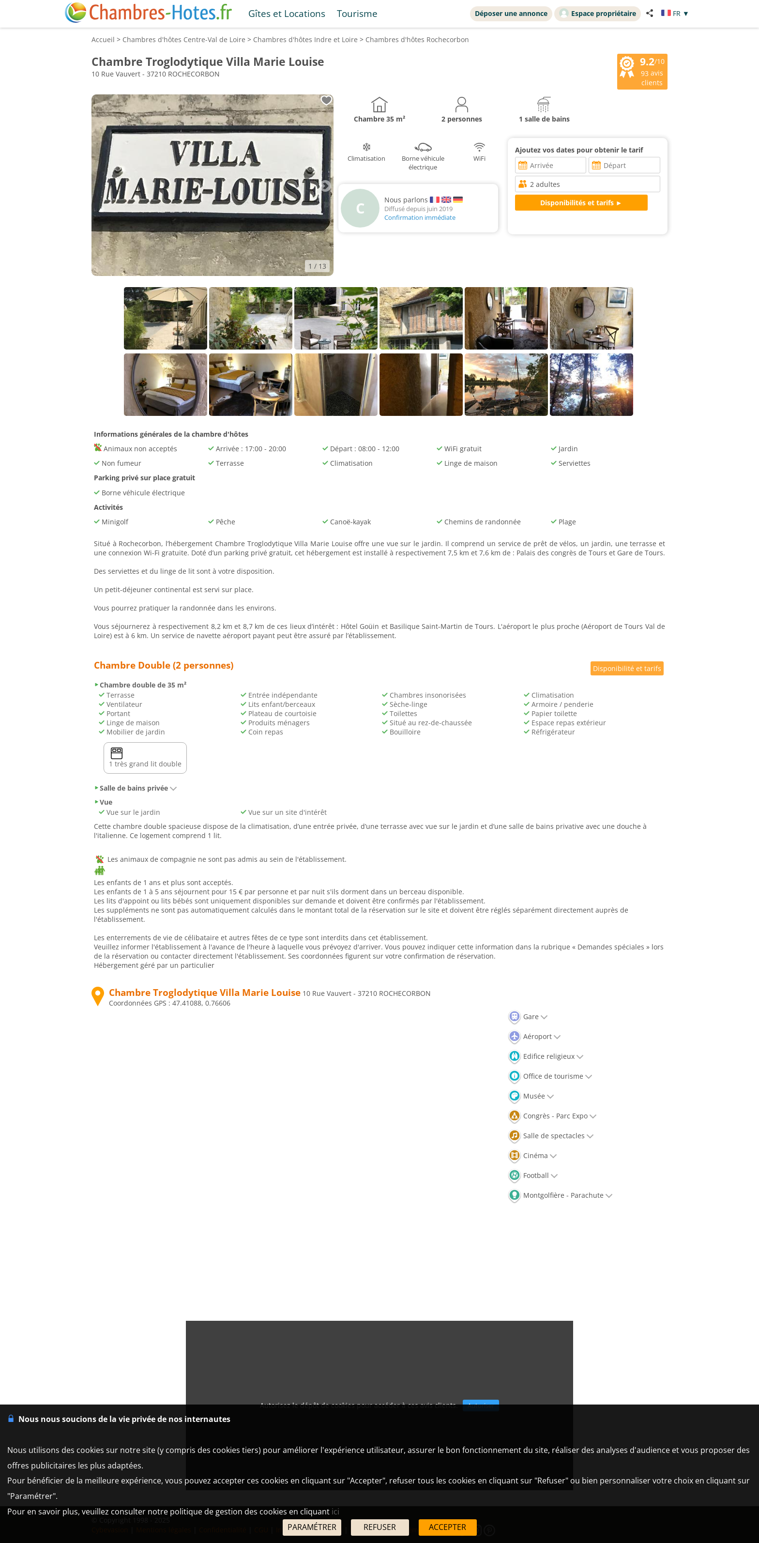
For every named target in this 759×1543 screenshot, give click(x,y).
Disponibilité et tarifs (627, 668)
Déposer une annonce (511, 13)
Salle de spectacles (551, 1135)
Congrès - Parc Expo (552, 1115)
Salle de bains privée (135, 788)
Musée (531, 1095)
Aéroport (534, 1036)
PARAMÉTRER (312, 1527)
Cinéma (532, 1155)
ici (335, 1511)
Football (533, 1175)
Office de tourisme (550, 1076)
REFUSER (380, 1527)
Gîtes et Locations (286, 13)
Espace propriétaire (597, 13)
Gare (528, 1016)
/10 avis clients (642, 70)
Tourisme (357, 13)
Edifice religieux (546, 1056)
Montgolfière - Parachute (560, 1195)
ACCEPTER (447, 1527)
